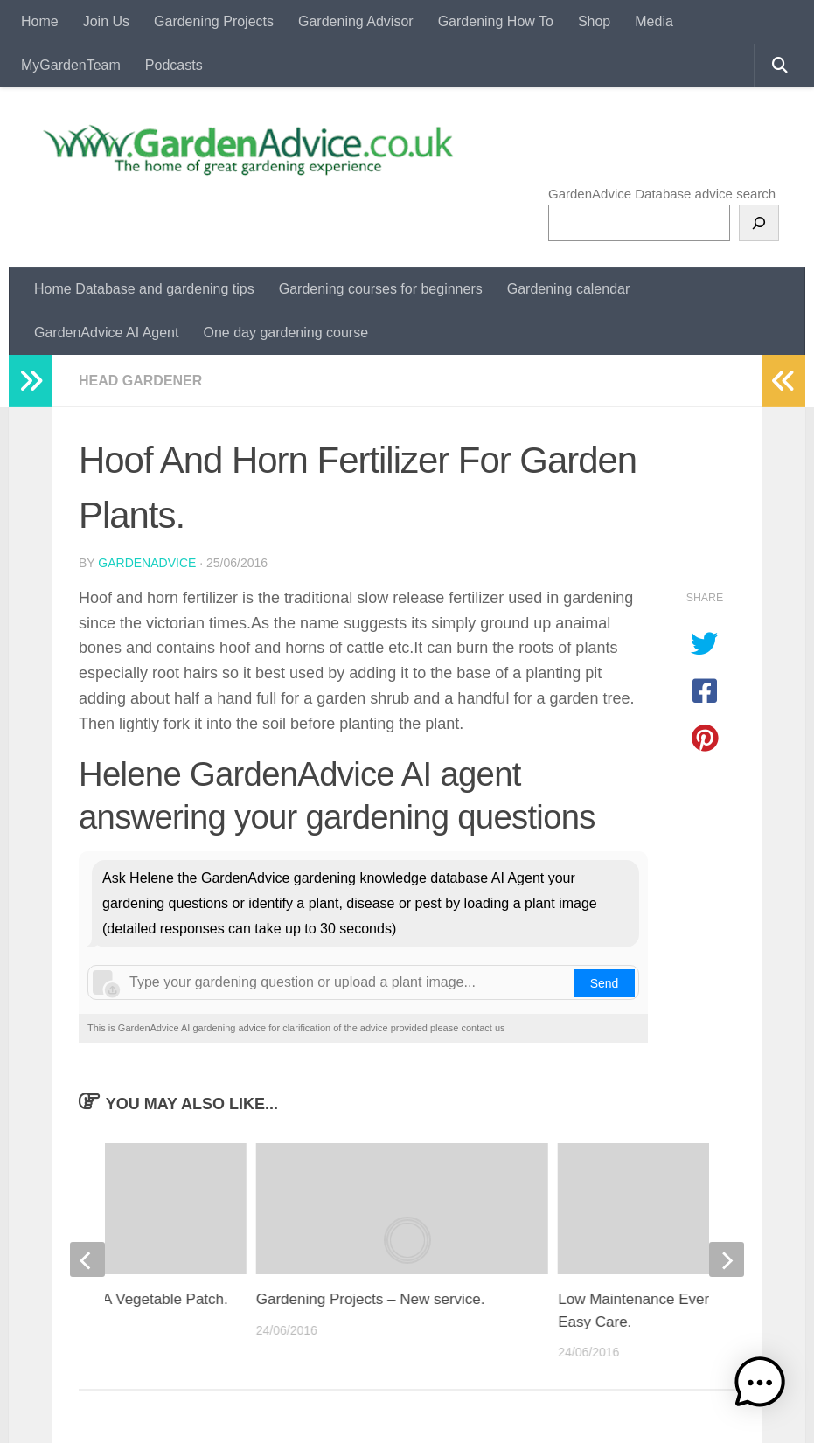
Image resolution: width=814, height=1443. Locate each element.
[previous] (87, 1259)
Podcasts (174, 65)
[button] (760, 1386)
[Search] (759, 223)
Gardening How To (495, 21)
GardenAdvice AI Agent (106, 332)
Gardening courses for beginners (381, 288)
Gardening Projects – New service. (370, 1299)
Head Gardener (140, 380)
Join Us (106, 21)
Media (654, 21)
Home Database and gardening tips (144, 288)
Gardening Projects (214, 21)
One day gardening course (285, 332)
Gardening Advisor (356, 21)
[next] (726, 1259)
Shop (594, 21)
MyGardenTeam (71, 65)
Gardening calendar (568, 288)
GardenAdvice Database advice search (662, 193)
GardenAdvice (147, 563)
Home (40, 21)
